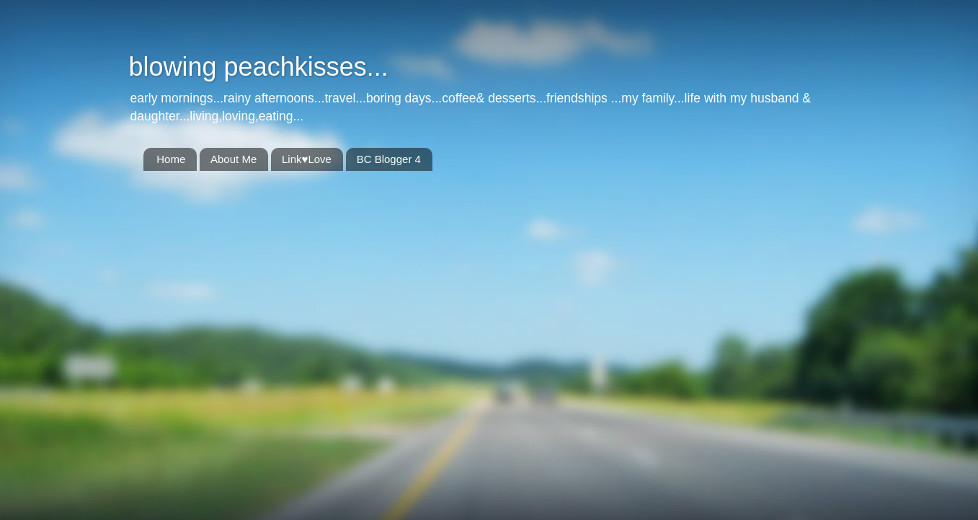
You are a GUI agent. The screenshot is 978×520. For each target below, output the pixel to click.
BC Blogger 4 (389, 159)
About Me (233, 159)
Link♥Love (307, 159)
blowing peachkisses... (258, 66)
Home (170, 159)
